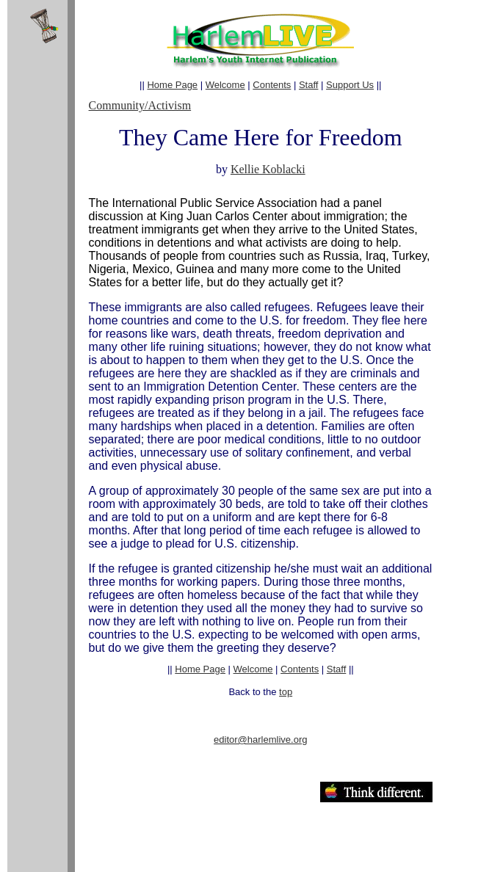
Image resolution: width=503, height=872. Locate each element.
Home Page (172, 84)
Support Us (350, 84)
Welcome (225, 84)
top (285, 691)
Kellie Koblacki (268, 169)
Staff (309, 84)
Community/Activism (140, 105)
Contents (272, 84)
